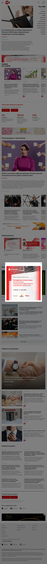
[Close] (41, 263)
